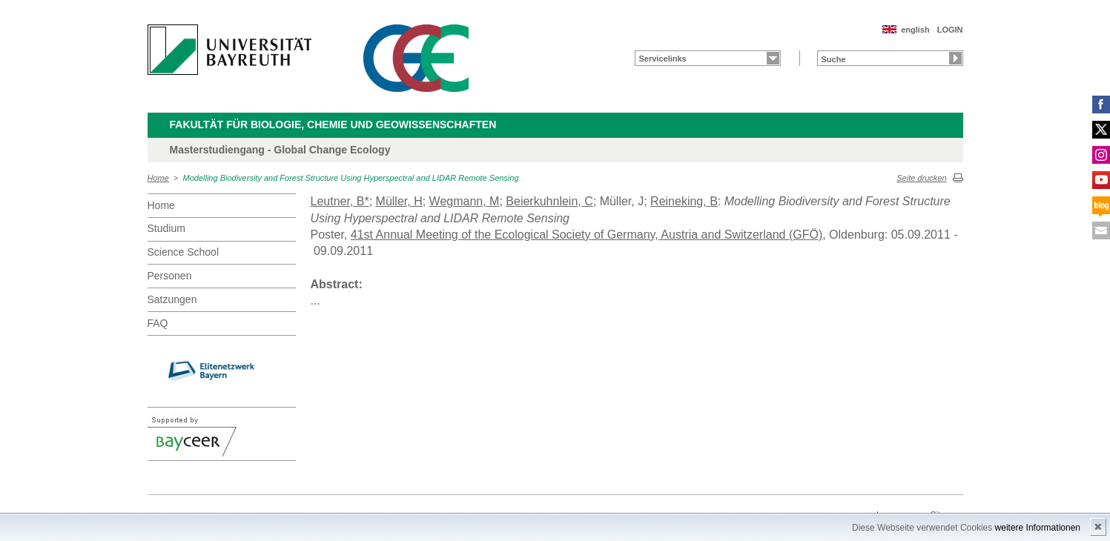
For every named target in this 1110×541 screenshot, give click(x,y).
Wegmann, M (464, 201)
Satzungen (172, 299)
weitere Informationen (1037, 527)
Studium (166, 228)
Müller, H (399, 201)
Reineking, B (684, 201)
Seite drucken (921, 177)
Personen (170, 276)
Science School (183, 252)
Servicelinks (663, 58)
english (915, 29)
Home (158, 177)
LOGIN (950, 29)
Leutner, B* (340, 201)
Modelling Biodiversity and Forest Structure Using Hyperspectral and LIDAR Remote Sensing (351, 177)
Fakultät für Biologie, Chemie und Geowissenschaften (333, 124)
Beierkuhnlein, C (549, 201)
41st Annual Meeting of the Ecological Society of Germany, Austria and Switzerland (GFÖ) (586, 234)
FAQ (158, 323)
